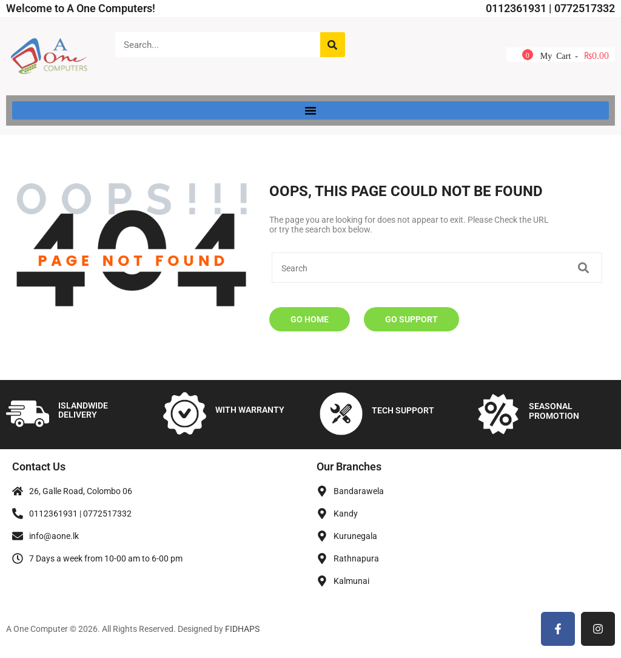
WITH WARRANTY (249, 410)
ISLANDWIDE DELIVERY (83, 410)
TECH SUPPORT (403, 410)
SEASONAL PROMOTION (554, 410)
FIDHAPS (242, 629)
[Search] (332, 44)
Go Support (411, 319)
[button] (310, 110)
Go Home (309, 319)
